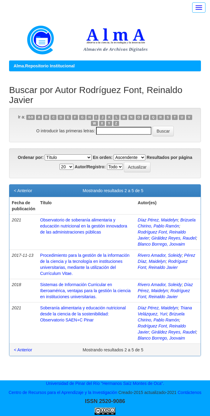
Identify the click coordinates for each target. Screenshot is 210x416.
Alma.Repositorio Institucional (44, 65)
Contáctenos (190, 392)
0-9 (30, 117)
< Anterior (23, 190)
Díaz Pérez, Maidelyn (158, 220)
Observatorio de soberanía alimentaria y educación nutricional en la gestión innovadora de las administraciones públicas (83, 226)
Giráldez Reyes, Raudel (173, 238)
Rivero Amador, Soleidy (160, 255)
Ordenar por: (31, 157)
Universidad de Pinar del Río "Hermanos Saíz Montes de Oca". (105, 383)
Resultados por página (169, 157)
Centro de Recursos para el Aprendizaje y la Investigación (62, 392)
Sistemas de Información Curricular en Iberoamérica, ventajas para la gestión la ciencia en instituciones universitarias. (85, 290)
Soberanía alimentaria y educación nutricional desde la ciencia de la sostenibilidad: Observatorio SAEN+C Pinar (83, 313)
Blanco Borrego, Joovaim (161, 244)
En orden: (102, 157)
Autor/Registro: (90, 166)
